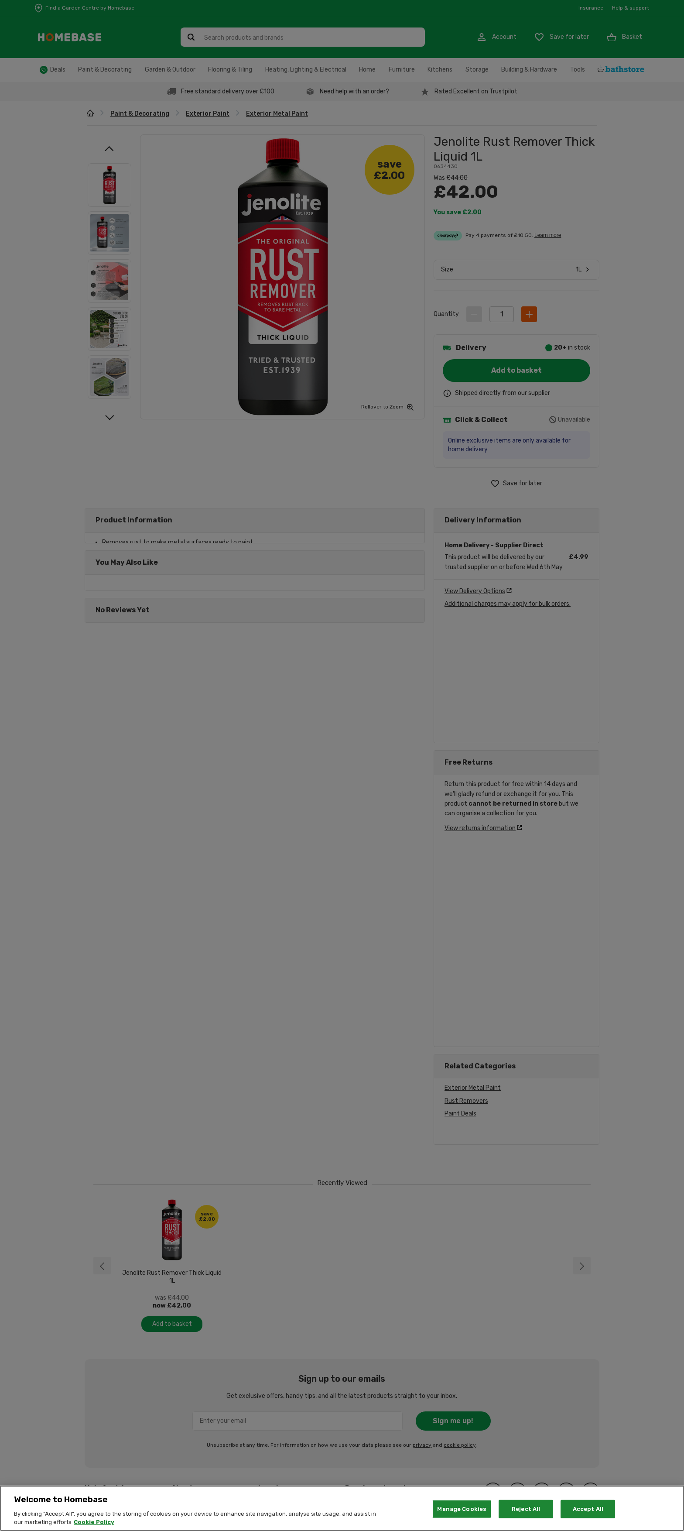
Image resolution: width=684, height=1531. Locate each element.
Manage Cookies (461, 1509)
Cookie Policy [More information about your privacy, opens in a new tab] (94, 1522)
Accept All (588, 1509)
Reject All (526, 1509)
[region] (342, 1508)
